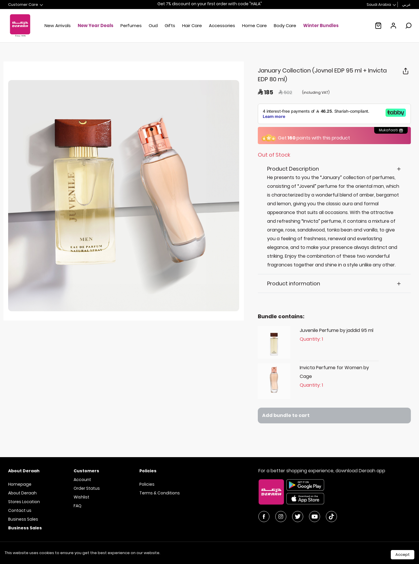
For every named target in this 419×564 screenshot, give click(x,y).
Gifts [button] (170, 25)
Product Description (293, 168)
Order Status (87, 488)
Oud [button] (153, 25)
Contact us (19, 510)
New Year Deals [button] (95, 25)
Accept (402, 554)
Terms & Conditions (159, 493)
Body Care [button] (285, 25)
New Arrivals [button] (58, 25)
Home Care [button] (254, 25)
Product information (293, 283)
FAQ (77, 506)
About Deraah (22, 493)
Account (82, 479)
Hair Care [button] (192, 25)
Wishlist (81, 497)
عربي (406, 4)
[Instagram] (280, 516)
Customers (86, 471)
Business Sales (23, 519)
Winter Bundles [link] (321, 25)
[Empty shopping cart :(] (378, 25)
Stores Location (24, 502)
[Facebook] (263, 516)
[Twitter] (297, 516)
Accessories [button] (222, 25)
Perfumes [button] (131, 25)
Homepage (19, 484)
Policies (147, 484)
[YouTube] (314, 516)
